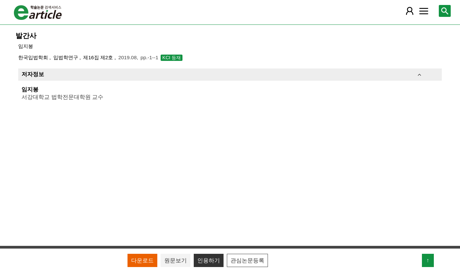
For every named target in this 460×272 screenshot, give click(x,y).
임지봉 (25, 46)
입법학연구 (66, 57)
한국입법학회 (33, 57)
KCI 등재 (171, 57)
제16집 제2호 (98, 57)
